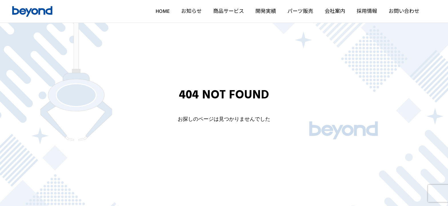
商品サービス (228, 11)
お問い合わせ (404, 11)
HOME (163, 11)
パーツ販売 (300, 11)
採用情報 (367, 11)
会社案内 (335, 11)
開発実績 (265, 11)
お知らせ (191, 11)
